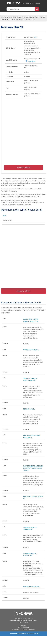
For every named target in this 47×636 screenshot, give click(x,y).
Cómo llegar (30, 61)
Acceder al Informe (23, 167)
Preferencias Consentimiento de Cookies (23, 629)
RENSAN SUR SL (29, 409)
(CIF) (35, 37)
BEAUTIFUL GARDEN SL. (31, 586)
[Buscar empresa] (21, 9)
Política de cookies (23, 627)
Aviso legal (24, 625)
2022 (4, 216)
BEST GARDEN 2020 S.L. (31, 350)
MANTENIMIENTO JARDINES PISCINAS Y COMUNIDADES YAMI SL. (33, 468)
